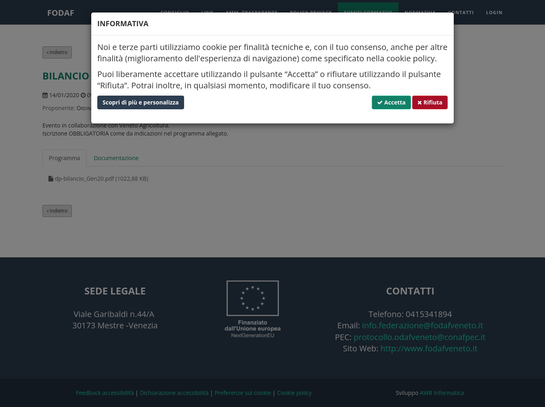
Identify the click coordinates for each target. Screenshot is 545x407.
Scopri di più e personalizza (141, 102)
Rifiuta (429, 102)
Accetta (391, 102)
